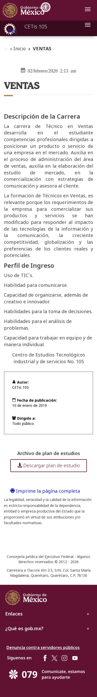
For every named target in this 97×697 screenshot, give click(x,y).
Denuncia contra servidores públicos (43, 647)
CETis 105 (36, 26)
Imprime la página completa (45, 491)
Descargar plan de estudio (48, 465)
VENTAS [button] (42, 48)
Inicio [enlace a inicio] (19, 48)
